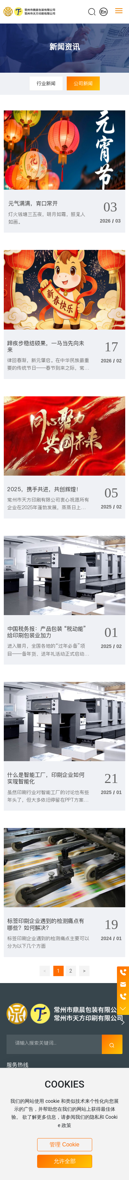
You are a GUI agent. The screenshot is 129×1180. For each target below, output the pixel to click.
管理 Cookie (64, 1144)
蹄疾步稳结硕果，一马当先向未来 (45, 346)
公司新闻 (83, 83)
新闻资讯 (65, 47)
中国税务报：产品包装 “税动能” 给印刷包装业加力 (46, 632)
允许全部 (65, 1161)
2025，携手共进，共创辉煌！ (44, 489)
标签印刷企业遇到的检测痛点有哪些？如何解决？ (45, 924)
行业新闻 (46, 83)
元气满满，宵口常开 (33, 203)
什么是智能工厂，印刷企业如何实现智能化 (45, 778)
